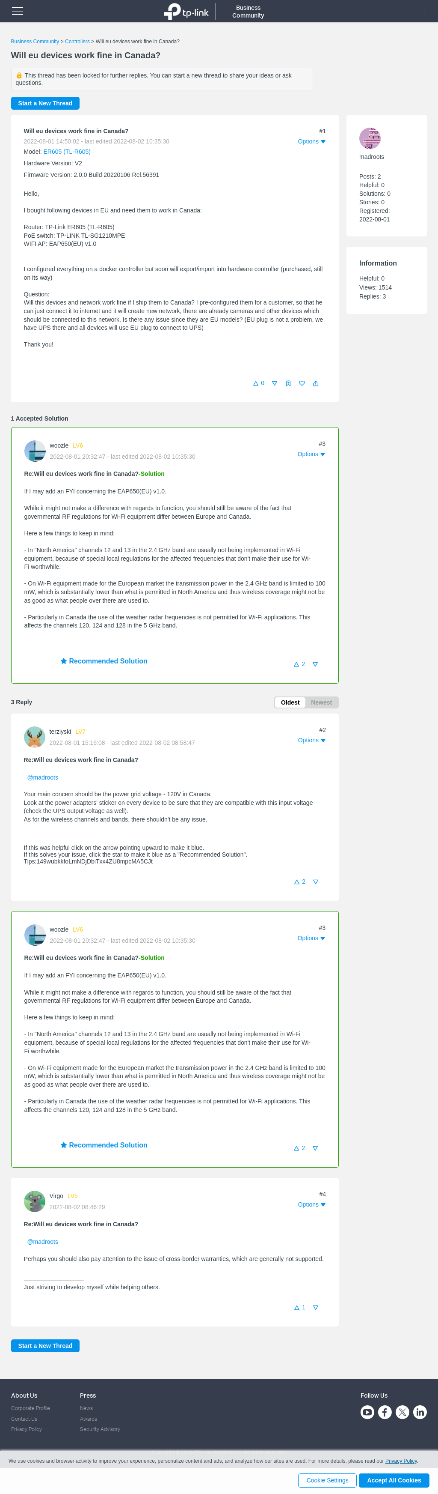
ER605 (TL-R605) (67, 151)
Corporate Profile (30, 1408)
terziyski (60, 732)
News (86, 1408)
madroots (371, 156)
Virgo (56, 1197)
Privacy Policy (26, 1429)
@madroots (42, 778)
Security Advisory (100, 1429)
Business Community (35, 42)
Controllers (77, 42)
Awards (88, 1419)
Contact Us (24, 1419)
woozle (59, 445)
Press (88, 1395)
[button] (315, 383)
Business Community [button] (248, 11)
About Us (24, 1395)
